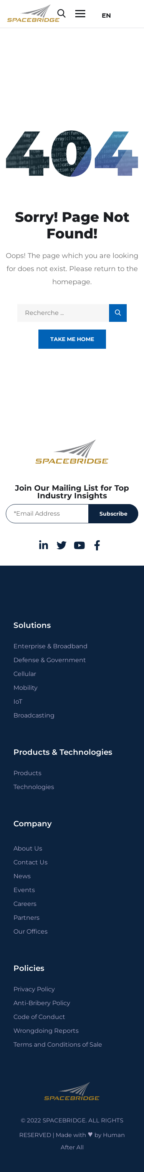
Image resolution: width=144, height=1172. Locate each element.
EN (104, 15)
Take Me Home (72, 339)
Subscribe (113, 513)
